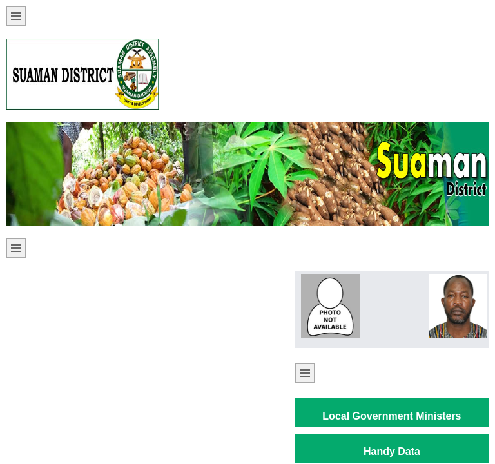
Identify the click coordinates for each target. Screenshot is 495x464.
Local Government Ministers (391, 416)
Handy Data (392, 451)
